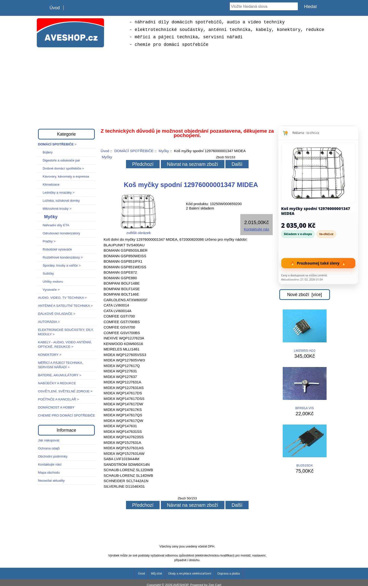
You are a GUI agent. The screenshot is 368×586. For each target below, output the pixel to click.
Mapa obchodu (49, 472)
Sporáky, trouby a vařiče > (59, 265)
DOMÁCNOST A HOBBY (56, 407)
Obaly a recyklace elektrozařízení (189, 573)
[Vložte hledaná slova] (264, 6)
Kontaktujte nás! (50, 464)
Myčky (164, 151)
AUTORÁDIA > (49, 322)
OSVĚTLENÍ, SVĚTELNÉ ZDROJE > (65, 391)
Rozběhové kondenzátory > (60, 257)
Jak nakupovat (48, 440)
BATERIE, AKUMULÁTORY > (59, 375)
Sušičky (46, 273)
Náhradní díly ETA (53, 225)
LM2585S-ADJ (305, 330)
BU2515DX (305, 446)
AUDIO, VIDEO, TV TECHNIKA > (62, 297)
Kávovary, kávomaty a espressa (63, 176)
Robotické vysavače (55, 249)
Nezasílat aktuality (51, 480)
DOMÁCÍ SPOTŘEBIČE (134, 151)
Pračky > (47, 241)
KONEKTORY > (49, 355)
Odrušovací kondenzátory (59, 233)
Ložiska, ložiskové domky (59, 200)
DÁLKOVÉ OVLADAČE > (56, 314)
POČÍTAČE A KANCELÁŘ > (58, 399)
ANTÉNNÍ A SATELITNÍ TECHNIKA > (65, 306)
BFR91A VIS (305, 388)
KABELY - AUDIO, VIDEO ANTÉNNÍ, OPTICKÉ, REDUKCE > (65, 344)
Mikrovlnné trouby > (54, 208)
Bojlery (45, 152)
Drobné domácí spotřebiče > (61, 168)
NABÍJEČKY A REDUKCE (57, 383)
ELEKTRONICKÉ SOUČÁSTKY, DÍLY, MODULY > (66, 332)
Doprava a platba (228, 573)
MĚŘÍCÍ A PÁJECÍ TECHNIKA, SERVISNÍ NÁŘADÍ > (60, 365)
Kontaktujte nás (256, 229)
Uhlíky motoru (50, 281)
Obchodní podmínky (53, 456)
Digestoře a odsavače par (59, 160)
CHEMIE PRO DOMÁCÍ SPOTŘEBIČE (66, 415)
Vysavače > (48, 289)
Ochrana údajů (49, 448)
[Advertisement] (184, 87)
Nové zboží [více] (304, 294)
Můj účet (156, 573)
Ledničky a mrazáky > (56, 192)
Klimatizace (48, 184)
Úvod (54, 7)
